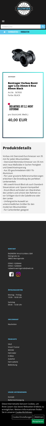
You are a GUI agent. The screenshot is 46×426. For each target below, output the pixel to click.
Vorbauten (25, 32)
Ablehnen (39, 417)
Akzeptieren (37, 421)
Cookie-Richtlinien (23, 412)
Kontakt (11, 397)
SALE (10, 344)
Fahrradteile (13, 32)
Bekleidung (12, 365)
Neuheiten (12, 324)
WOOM (11, 350)
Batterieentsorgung (16, 400)
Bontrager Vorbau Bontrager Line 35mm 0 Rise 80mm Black (23, 85)
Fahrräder (12, 353)
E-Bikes (11, 356)
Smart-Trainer (14, 347)
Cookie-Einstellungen (22, 417)
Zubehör (11, 359)
